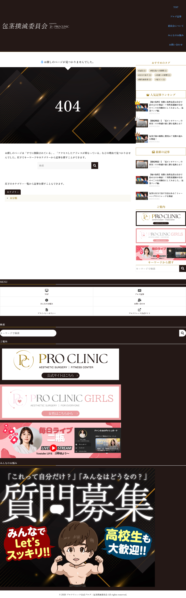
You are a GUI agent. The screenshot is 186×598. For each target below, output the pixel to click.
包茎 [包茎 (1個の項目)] (142, 70)
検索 (182, 268)
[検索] (94, 165)
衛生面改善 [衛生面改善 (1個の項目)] (145, 79)
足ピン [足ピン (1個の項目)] (161, 79)
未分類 (13, 198)
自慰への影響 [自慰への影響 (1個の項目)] (163, 75)
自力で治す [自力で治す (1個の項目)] (145, 75)
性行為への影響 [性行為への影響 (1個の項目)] (159, 70)
